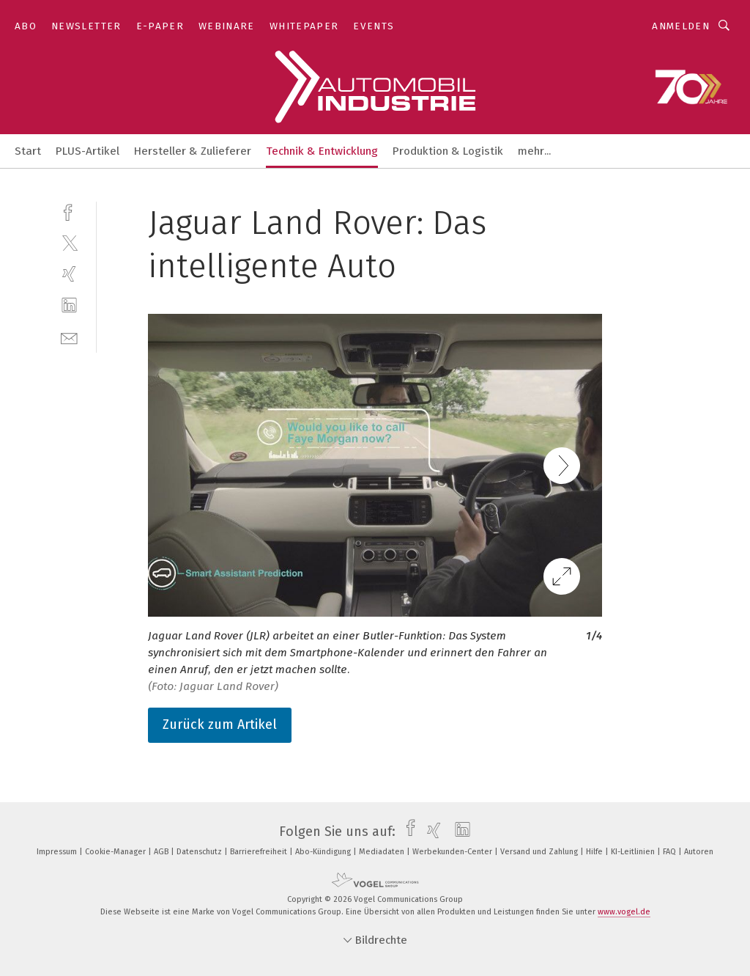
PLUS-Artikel (87, 151)
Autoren (698, 851)
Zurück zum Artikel (220, 724)
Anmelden (681, 26)
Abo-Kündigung (324, 851)
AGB (162, 851)
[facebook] (69, 211)
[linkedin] (69, 305)
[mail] (69, 337)
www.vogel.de (624, 912)
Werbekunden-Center (453, 851)
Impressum (58, 851)
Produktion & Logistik (448, 151)
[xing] (69, 274)
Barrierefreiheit (259, 851)
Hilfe (595, 851)
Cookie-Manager (116, 851)
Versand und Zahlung (540, 851)
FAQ (670, 851)
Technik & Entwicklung (322, 151)
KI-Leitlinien (634, 851)
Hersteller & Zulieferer (192, 151)
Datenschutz (200, 851)
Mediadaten (382, 851)
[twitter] (69, 242)
